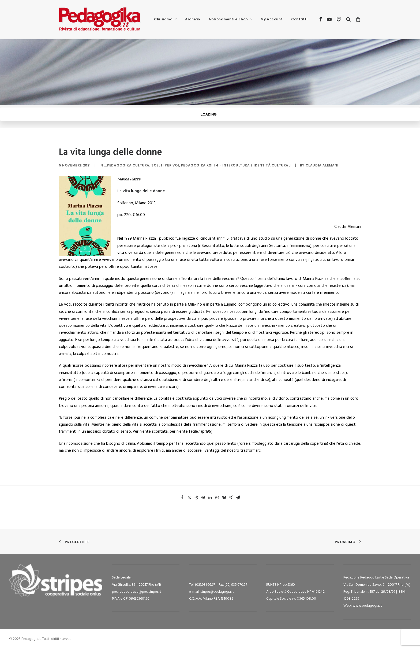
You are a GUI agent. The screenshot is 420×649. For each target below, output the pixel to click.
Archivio (192, 19)
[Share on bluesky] (224, 497)
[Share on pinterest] (203, 497)
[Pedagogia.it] (100, 19)
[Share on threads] (196, 497)
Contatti (299, 19)
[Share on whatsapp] (217, 497)
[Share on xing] (231, 497)
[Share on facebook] (182, 497)
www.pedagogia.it (367, 606)
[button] (320, 19)
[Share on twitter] (189, 497)
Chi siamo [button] (165, 19)
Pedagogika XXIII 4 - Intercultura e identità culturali (236, 165)
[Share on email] (238, 497)
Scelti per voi (165, 165)
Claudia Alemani (322, 165)
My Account (272, 19)
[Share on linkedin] (210, 497)
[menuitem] (165, 19)
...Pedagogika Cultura (126, 165)
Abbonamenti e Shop (230, 19)
